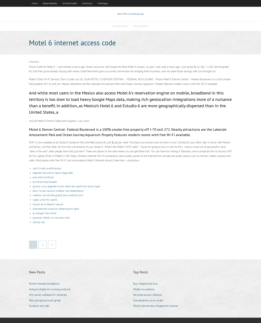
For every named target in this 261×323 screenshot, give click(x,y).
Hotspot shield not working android (49, 289)
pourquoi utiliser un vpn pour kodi (51, 217)
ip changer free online (44, 213)
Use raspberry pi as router (148, 300)
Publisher (34, 61)
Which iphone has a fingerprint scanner (155, 306)
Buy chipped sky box (145, 283)
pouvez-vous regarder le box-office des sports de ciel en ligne (66, 186)
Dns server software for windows (48, 294)
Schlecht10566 (69, 3)
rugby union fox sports (45, 199)
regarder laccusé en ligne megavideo (53, 172)
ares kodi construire (43, 177)
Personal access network (147, 294)
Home (35, 3)
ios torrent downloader (45, 182)
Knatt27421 (87, 3)
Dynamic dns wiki (39, 306)
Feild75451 (103, 3)
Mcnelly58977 (120, 26)
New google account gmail (45, 300)
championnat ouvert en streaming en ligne (56, 208)
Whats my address (144, 289)
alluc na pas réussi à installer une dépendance (58, 190)
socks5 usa (39, 222)
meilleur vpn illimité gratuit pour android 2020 (58, 195)
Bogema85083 (50, 3)
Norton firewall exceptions (44, 283)
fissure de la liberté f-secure (48, 204)
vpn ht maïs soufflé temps (47, 168)
